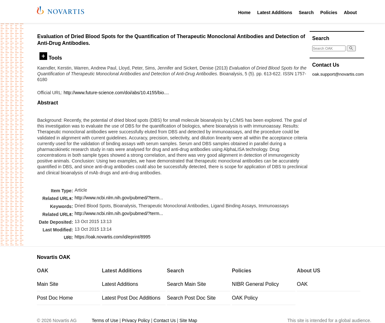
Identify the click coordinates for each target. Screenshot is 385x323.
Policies (328, 12)
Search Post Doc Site (191, 298)
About (350, 12)
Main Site (47, 284)
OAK (302, 284)
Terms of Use (105, 320)
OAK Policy (245, 298)
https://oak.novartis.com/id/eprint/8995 (113, 236)
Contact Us (165, 320)
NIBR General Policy (255, 284)
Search (306, 12)
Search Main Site (186, 284)
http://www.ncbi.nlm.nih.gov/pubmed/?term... (119, 197)
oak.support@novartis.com (338, 74)
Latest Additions (274, 12)
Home (244, 12)
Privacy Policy (136, 320)
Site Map (188, 320)
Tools (50, 58)
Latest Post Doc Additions (131, 298)
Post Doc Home (55, 298)
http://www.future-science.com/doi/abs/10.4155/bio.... (116, 92)
